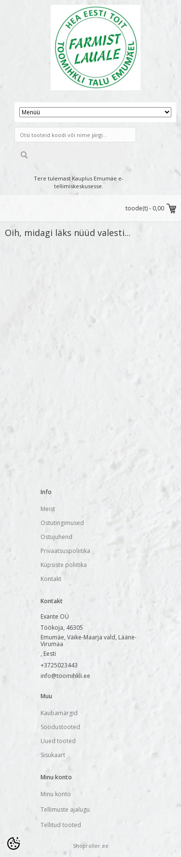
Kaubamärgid (59, 713)
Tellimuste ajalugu (65, 809)
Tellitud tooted (61, 825)
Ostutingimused (62, 523)
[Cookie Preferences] (13, 843)
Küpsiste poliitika (64, 565)
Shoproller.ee (91, 845)
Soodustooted (60, 727)
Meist (48, 509)
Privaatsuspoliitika (65, 551)
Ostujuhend (56, 537)
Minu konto (56, 794)
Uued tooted (58, 741)
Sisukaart (53, 755)
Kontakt (51, 579)
